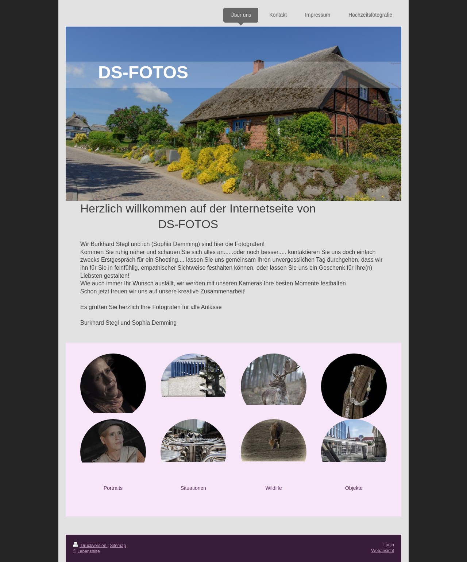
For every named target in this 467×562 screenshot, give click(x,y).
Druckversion (90, 545)
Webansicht (382, 550)
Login (388, 544)
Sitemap (118, 545)
